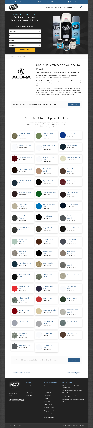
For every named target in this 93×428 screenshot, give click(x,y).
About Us (28, 386)
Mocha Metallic (48, 263)
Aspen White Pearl (25, 146)
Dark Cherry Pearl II (25, 193)
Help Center (29, 395)
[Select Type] (25, 31)
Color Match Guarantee (32, 389)
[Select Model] (25, 45)
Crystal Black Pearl (49, 181)
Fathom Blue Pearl (73, 204)
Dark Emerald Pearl (49, 193)
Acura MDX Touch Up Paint (17, 57)
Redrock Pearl (47, 298)
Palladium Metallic (73, 275)
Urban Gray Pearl (24, 345)
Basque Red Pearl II (25, 157)
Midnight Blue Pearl (25, 263)
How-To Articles (48, 404)
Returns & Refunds (49, 414)
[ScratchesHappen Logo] (13, 7)
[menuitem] (49, 7)
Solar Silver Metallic (25, 322)
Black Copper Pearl (25, 169)
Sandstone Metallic (49, 310)
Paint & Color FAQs (49, 408)
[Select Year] (25, 40)
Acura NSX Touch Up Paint (73, 373)
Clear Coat (48, 395)
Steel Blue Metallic (73, 322)
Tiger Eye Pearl (72, 333)
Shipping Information (49, 411)
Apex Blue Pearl (72, 134)
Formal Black (47, 216)
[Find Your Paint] (74, 104)
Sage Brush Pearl (72, 298)
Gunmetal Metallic (73, 228)
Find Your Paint (49, 389)
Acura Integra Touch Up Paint (20, 373)
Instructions (47, 401)
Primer (47, 398)
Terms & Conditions (49, 417)
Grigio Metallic (48, 228)
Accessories (48, 392)
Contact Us (29, 392)
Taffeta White (47, 333)
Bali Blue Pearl (72, 146)
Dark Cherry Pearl (73, 181)
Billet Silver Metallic (73, 157)
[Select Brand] (25, 36)
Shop (45, 386)
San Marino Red (24, 310)
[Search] (74, 7)
